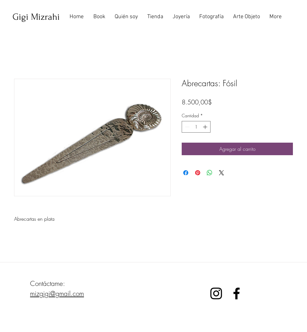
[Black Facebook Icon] (236, 293)
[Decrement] (186, 126)
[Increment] (206, 126)
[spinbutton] (196, 126)
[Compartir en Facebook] (186, 173)
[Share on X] (221, 173)
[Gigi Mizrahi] (36, 17)
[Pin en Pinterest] (197, 173)
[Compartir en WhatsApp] (209, 173)
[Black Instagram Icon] (216, 293)
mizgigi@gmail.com (57, 293)
